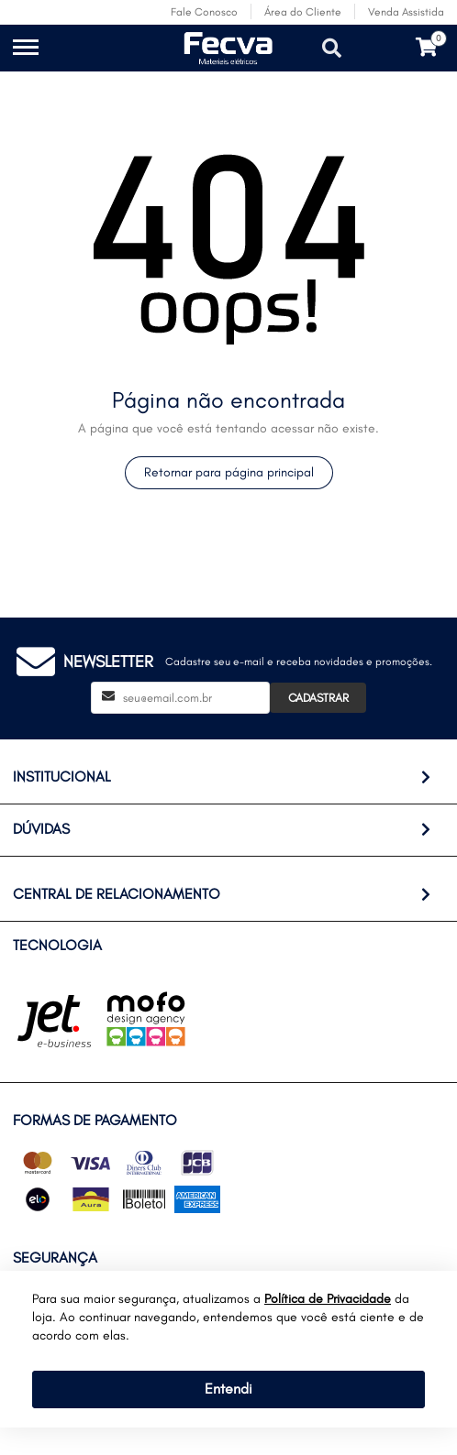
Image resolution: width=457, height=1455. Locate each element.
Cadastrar (318, 698)
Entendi (228, 1388)
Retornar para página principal (229, 472)
